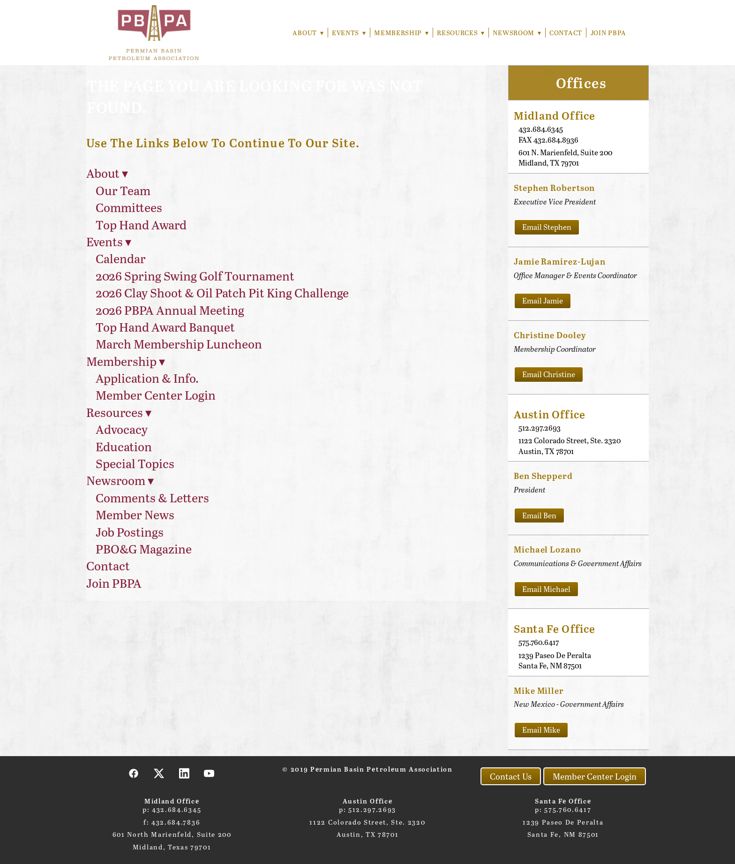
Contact (565, 32)
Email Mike (541, 730)
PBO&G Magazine (144, 548)
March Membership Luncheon (179, 343)
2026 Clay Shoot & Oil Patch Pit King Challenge (222, 292)
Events (346, 32)
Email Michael (546, 589)
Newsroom (516, 32)
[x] (159, 773)
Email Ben (539, 515)
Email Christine (548, 374)
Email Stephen (546, 227)
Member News (135, 514)
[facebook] (134, 773)
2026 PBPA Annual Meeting (170, 310)
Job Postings (130, 531)
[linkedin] (184, 773)
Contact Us (511, 776)
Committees (129, 207)
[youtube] (209, 773)
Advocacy (122, 429)
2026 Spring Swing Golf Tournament (195, 275)
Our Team (123, 190)
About (305, 32)
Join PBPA (608, 32)
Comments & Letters (152, 497)
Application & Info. (147, 378)
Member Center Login (156, 395)
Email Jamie (542, 300)
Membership (400, 32)
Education (124, 446)
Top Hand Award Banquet (165, 326)
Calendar (121, 258)
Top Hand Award (141, 224)
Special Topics (135, 463)
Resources (459, 32)
